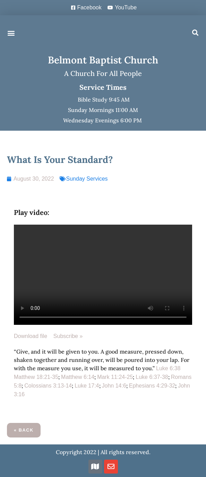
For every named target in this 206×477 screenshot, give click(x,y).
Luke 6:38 (168, 368)
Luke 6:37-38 (152, 377)
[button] (11, 32)
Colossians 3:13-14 (48, 386)
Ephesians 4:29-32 (152, 386)
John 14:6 (114, 386)
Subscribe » (68, 336)
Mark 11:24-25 (115, 377)
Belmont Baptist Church (103, 60)
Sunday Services (87, 179)
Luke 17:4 (87, 386)
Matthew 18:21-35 (36, 377)
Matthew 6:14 (77, 377)
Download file (33, 336)
